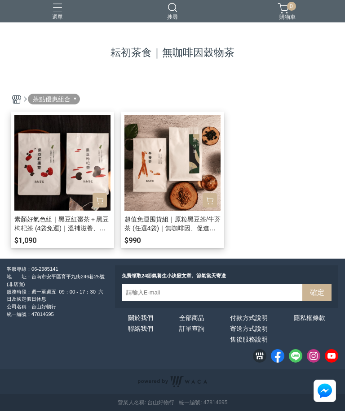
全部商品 (191, 318)
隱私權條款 (309, 318)
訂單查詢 (191, 328)
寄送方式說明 (249, 328)
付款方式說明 (249, 318)
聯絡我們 (140, 328)
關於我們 (140, 318)
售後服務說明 (249, 339)
